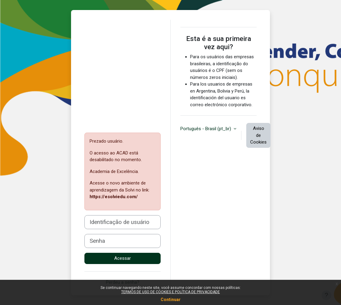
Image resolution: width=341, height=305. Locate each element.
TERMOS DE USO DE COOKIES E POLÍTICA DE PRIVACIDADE (170, 292)
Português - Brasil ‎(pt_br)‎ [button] (206, 128)
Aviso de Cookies (258, 135)
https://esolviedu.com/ (114, 196)
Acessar (122, 258)
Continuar (171, 299)
